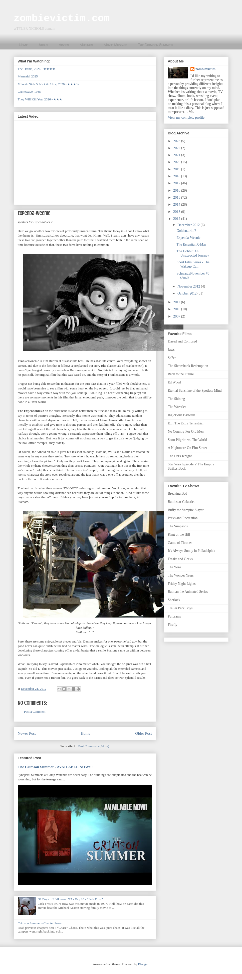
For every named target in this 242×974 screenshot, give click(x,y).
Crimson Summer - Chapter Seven (40, 923)
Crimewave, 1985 (29, 91)
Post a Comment (35, 711)
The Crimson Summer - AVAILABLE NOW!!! (55, 767)
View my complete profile (186, 117)
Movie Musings (115, 44)
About (43, 44)
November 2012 (189, 286)
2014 (177, 204)
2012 (177, 219)
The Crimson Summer (155, 44)
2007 (177, 316)
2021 (177, 155)
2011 (177, 302)
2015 (177, 197)
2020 (177, 162)
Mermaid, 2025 (28, 76)
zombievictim (205, 69)
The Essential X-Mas (191, 244)
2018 (177, 176)
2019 (177, 169)
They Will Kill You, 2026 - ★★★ (40, 99)
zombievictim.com (62, 18)
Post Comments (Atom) (93, 746)
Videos (64, 44)
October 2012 (187, 293)
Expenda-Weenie (188, 238)
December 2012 (189, 225)
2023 (177, 141)
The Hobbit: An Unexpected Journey (192, 253)
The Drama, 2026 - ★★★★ (36, 69)
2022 (177, 148)
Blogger (143, 964)
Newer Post (27, 733)
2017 (177, 183)
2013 (177, 212)
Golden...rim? (186, 231)
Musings (86, 44)
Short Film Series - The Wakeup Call (192, 264)
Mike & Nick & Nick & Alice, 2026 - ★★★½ (48, 84)
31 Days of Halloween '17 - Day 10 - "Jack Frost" (70, 899)
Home (23, 44)
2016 (177, 190)
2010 (177, 309)
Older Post (143, 733)
